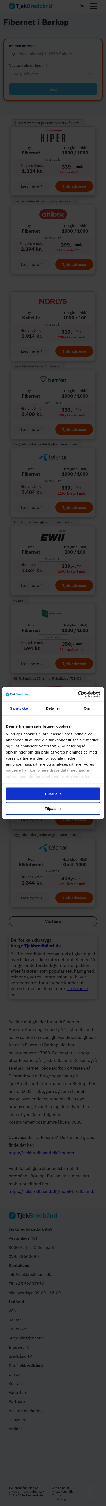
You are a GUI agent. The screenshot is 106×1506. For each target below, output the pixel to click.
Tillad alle (53, 794)
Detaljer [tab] (53, 708)
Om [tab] (87, 708)
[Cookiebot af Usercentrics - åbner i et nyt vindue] (78, 694)
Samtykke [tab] (19, 708)
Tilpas (53, 808)
